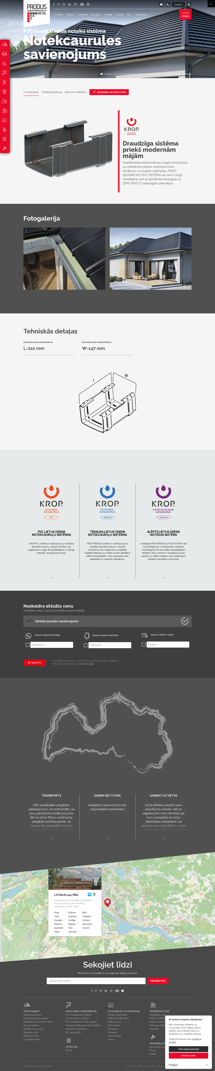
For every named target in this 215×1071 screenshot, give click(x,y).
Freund (153, 1050)
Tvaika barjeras (114, 1022)
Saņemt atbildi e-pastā (162, 635)
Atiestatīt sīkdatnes (133, 1066)
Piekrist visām (188, 1055)
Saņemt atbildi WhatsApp (47, 635)
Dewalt (153, 1054)
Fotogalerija (31, 92)
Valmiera (72, 932)
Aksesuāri (154, 1029)
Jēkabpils (86, 916)
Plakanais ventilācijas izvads (162, 1025)
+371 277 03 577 (85, 664)
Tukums (86, 928)
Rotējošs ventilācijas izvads (162, 1018)
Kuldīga (72, 920)
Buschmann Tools (158, 1047)
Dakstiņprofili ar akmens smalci (38, 1022)
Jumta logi (71, 1046)
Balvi (84, 912)
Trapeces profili (30, 1032)
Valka (56, 932)
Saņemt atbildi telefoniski (105, 635)
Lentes (111, 1039)
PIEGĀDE (159, 1066)
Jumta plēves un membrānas (124, 1011)
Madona (58, 924)
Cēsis (56, 916)
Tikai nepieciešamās (188, 1049)
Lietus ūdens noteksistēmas (81, 1011)
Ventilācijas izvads (158, 1015)
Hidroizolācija (114, 1025)
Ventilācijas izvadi (159, 1011)
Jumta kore (113, 1029)
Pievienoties (157, 981)
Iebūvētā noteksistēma (76, 1029)
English (178, 4)
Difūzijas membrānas (117, 1015)
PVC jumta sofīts (73, 1032)
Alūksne (72, 912)
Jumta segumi (31, 1011)
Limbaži (86, 920)
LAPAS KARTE (149, 1066)
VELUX (68, 1050)
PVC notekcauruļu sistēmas (78, 1015)
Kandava (58, 920)
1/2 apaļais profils (31, 1039)
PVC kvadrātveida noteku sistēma (81, 1022)
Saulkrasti (58, 928)
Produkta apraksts (76, 92)
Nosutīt (35, 662)
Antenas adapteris (158, 1022)
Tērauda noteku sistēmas (77, 1018)
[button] (107, 903)
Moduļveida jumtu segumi (35, 1018)
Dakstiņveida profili (32, 1015)
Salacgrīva (87, 924)
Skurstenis (112, 1032)
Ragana (71, 924)
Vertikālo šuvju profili (33, 1029)
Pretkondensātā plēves (118, 1018)
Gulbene (72, 916)
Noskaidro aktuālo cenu (109, 92)
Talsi (70, 928)
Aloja (56, 912)
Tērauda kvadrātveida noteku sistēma (82, 1025)
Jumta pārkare (114, 1036)
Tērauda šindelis (31, 1025)
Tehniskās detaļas (52, 92)
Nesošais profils (31, 1036)
